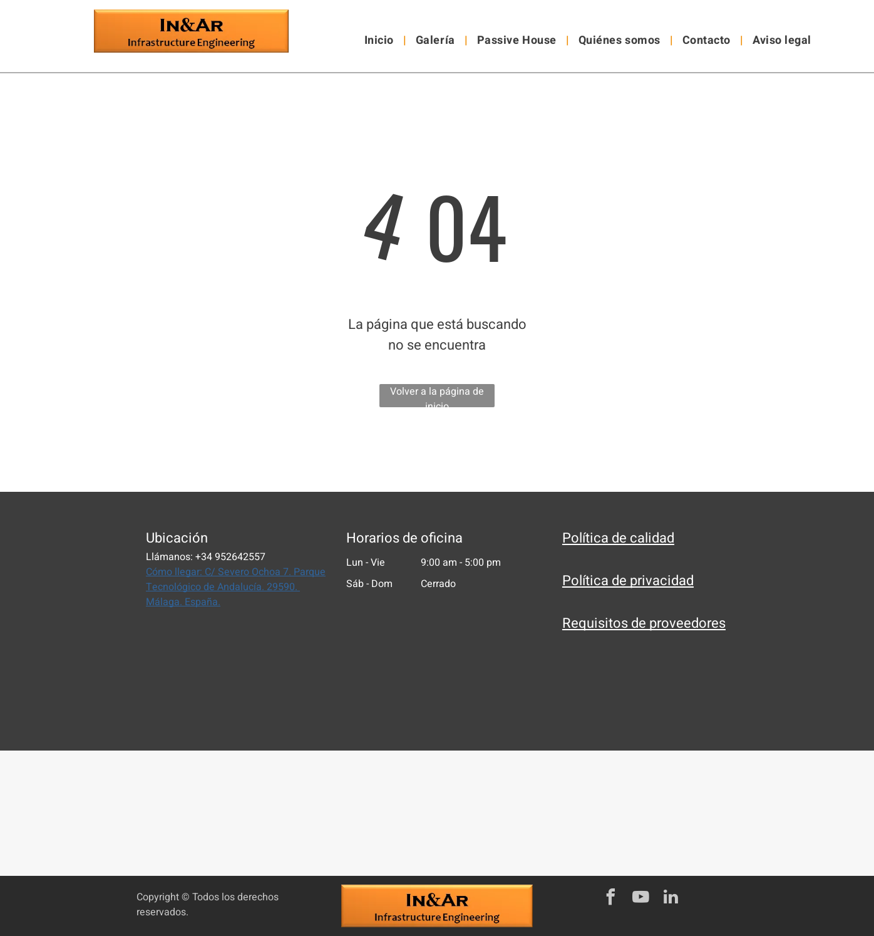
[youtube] (640, 899)
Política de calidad (618, 538)
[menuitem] (380, 40)
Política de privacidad (628, 581)
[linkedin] (670, 899)
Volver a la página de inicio (437, 395)
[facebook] (610, 899)
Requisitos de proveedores (644, 623)
